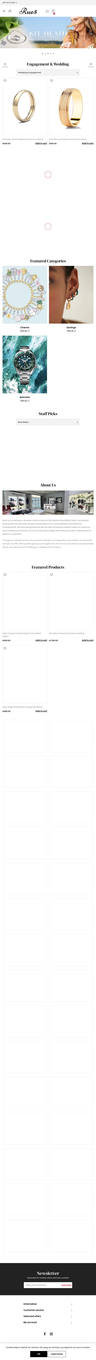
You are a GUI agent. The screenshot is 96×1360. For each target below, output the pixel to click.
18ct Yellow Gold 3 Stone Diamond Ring (66, 633)
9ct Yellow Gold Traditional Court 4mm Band (22, 139)
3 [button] (48, 53)
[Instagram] (51, 1334)
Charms (24, 327)
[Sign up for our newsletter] (41, 1285)
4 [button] (50, 53)
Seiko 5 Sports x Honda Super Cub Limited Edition (21, 635)
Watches (25, 397)
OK (38, 1354)
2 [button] (45, 53)
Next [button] (91, 64)
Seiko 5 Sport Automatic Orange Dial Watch (22, 707)
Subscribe (66, 1285)
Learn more (57, 1354)
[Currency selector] (10, 2)
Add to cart (41, 143)
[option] (48, 32)
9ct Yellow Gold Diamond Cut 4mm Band (67, 139)
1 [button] (42, 53)
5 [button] (53, 53)
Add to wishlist (5, 81)
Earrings (71, 327)
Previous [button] (5, 64)
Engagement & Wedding (48, 64)
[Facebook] (45, 1334)
